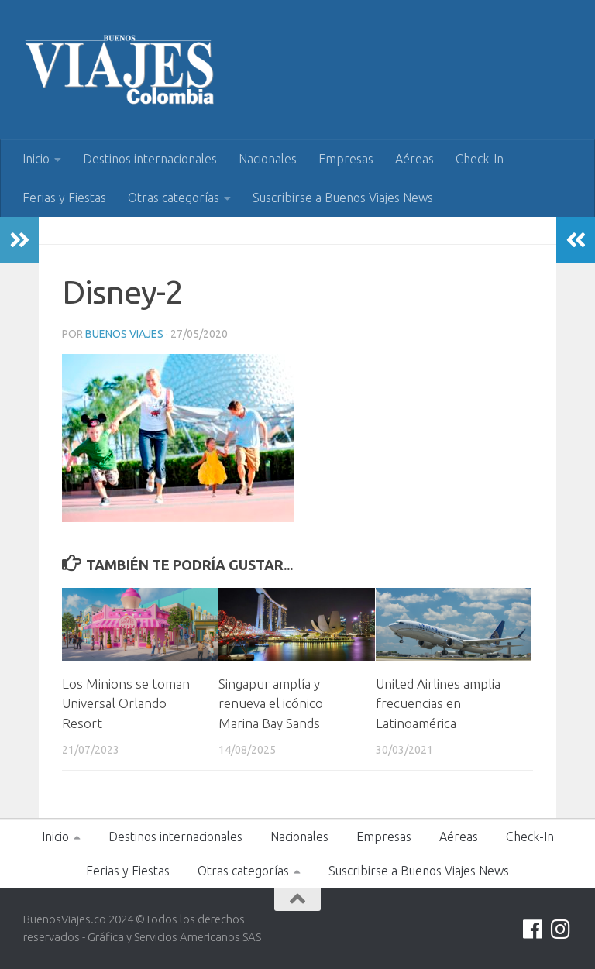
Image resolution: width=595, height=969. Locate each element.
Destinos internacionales (150, 159)
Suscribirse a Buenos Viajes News (343, 197)
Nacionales (268, 159)
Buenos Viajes (124, 334)
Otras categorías (173, 197)
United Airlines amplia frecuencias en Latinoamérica (438, 703)
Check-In (480, 159)
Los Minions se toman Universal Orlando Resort (126, 703)
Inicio (36, 159)
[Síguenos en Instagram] (561, 929)
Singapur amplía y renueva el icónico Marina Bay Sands (270, 703)
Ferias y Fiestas (64, 197)
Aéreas (414, 159)
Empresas (345, 159)
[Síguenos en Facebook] (533, 929)
